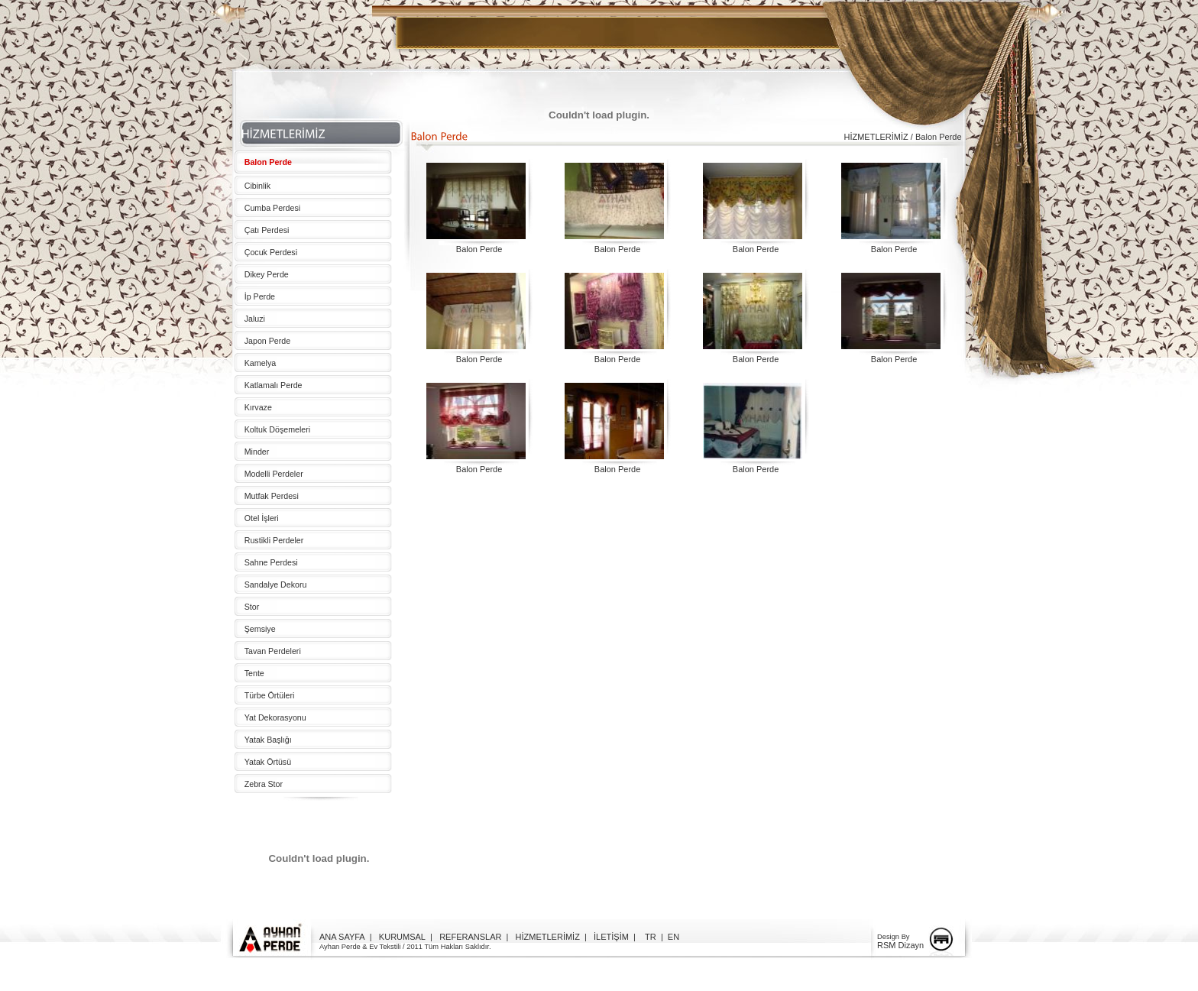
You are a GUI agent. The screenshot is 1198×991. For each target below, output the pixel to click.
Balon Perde (479, 249)
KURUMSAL (402, 936)
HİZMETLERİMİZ (548, 936)
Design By (893, 937)
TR (650, 936)
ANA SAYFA (342, 936)
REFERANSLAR (470, 936)
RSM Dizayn (900, 945)
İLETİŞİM (611, 936)
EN (673, 936)
